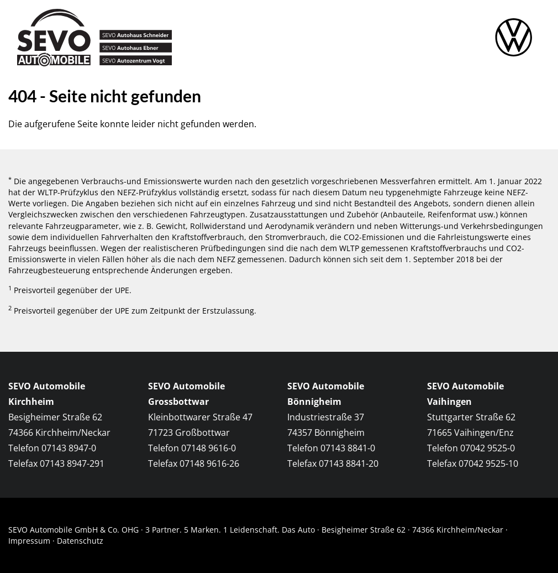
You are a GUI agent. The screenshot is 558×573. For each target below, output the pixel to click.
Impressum (29, 540)
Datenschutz (80, 540)
